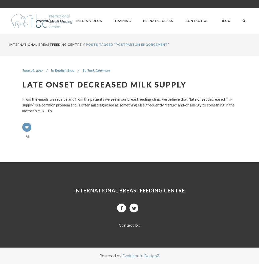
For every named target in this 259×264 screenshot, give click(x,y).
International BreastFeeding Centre (45, 45)
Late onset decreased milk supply (104, 84)
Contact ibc (129, 225)
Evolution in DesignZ (140, 256)
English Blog (64, 70)
